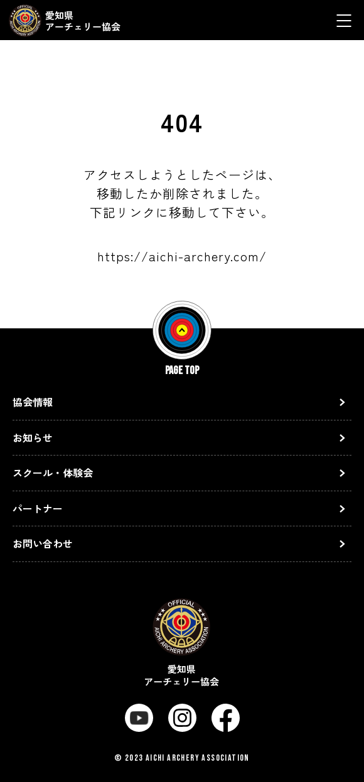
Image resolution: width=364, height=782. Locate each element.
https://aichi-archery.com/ (182, 256)
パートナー (38, 508)
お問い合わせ (43, 543)
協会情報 (33, 401)
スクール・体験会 (53, 472)
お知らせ (33, 437)
